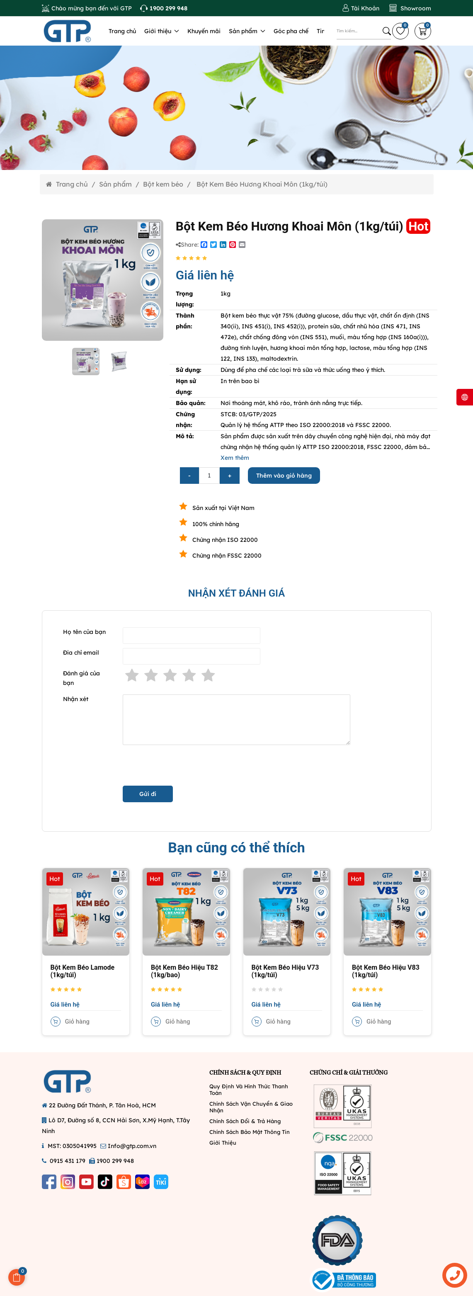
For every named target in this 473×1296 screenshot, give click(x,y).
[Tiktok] (105, 1182)
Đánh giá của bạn (81, 678)
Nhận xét (75, 699)
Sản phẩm (247, 31)
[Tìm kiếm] (387, 31)
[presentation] (186, 765)
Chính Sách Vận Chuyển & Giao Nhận (251, 1107)
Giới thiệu (161, 31)
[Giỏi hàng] (423, 31)
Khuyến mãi (204, 31)
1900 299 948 (115, 1161)
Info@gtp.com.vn (132, 1146)
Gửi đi (147, 794)
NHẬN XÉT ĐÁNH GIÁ (236, 593)
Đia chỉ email (81, 652)
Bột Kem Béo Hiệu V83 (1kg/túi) (386, 971)
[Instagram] (68, 1182)
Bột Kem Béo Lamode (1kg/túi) (83, 971)
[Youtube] (86, 1182)
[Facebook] (49, 1182)
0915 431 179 (67, 1161)
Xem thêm (235, 457)
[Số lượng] (209, 475)
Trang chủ (122, 31)
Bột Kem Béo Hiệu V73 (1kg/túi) (285, 971)
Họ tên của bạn (84, 632)
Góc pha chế (291, 31)
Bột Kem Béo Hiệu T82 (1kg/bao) (184, 971)
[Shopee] (123, 1182)
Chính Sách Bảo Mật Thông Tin (249, 1132)
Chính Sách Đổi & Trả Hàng (245, 1121)
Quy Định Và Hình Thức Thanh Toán (248, 1089)
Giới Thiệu (222, 1142)
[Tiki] (161, 1182)
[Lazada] (142, 1182)
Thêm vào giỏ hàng (284, 475)
